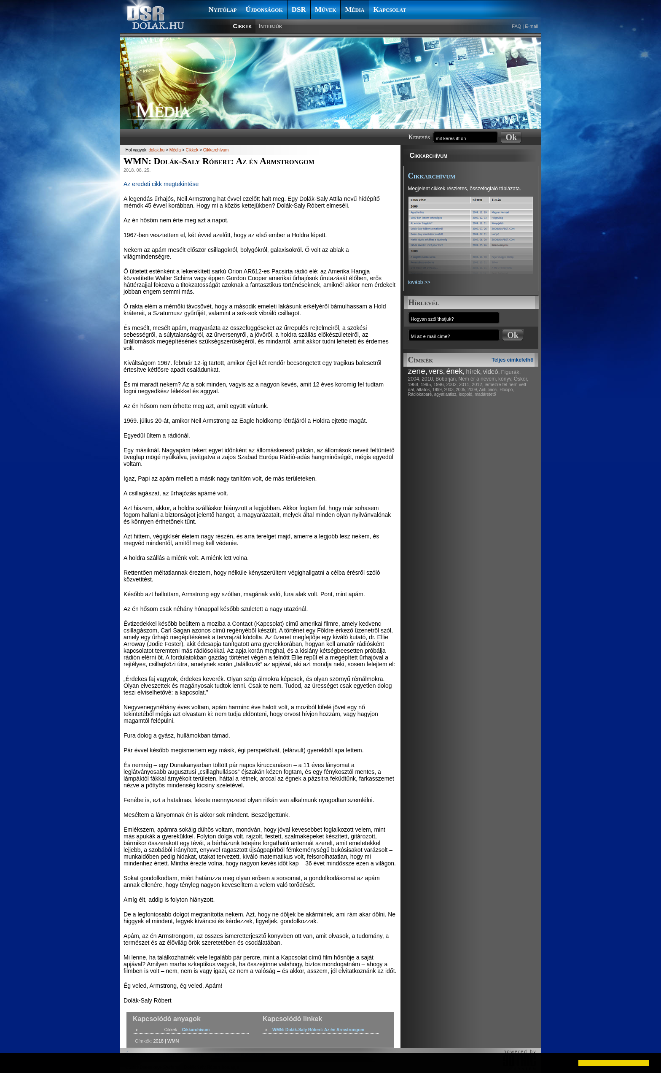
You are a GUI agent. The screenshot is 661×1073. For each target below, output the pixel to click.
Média (354, 9)
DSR (299, 9)
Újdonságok (263, 9)
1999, (438, 389)
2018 (158, 1040)
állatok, (423, 389)
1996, (439, 384)
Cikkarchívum (429, 155)
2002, (452, 384)
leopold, (466, 394)
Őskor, (521, 379)
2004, (414, 379)
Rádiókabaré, (420, 394)
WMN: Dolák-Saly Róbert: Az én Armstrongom (318, 1029)
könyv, (505, 379)
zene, (417, 371)
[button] (13, 1063)
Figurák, (511, 372)
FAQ (516, 26)
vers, (437, 371)
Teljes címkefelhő (512, 360)
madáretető (485, 394)
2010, (428, 379)
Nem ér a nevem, (477, 379)
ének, (455, 371)
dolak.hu (157, 150)
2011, (465, 384)
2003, (449, 389)
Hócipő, (507, 389)
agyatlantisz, (446, 394)
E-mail (531, 26)
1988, (414, 384)
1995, (427, 384)
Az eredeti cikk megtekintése (161, 184)
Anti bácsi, (488, 389)
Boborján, (446, 379)
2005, (461, 389)
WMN (173, 1040)
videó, (491, 371)
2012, (478, 384)
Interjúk (270, 26)
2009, (473, 389)
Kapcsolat (389, 9)
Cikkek (242, 26)
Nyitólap (223, 9)
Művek (325, 9)
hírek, (474, 371)
